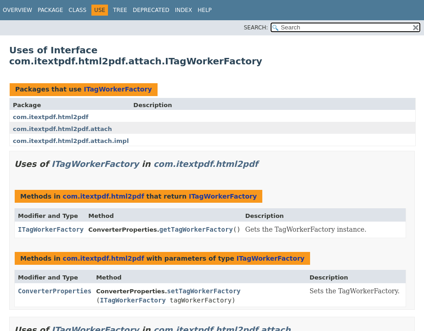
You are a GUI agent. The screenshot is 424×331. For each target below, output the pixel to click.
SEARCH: (256, 27)
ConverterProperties (54, 291)
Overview (17, 10)
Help (205, 10)
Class (77, 10)
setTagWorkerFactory (204, 291)
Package (50, 10)
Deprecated (151, 10)
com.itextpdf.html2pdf (51, 117)
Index (183, 10)
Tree (120, 10)
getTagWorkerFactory (196, 229)
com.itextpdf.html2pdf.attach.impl (71, 140)
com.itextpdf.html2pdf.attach (62, 129)
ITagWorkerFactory (118, 89)
